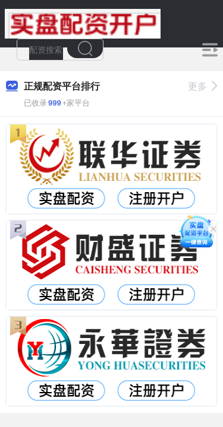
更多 (202, 86)
